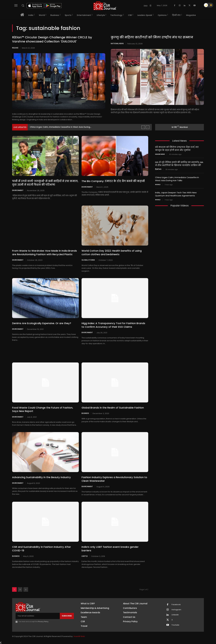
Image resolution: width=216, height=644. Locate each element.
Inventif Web (79, 636)
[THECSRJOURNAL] (105, 5)
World (157, 184)
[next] (147, 127)
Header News (160, 154)
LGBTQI (85, 556)
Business (85, 413)
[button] (23, 5)
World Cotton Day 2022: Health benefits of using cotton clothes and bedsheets (111, 252)
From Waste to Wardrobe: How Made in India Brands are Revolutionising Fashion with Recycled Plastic (44, 252)
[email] (38, 616)
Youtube (175, 625)
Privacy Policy (43, 621)
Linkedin (175, 615)
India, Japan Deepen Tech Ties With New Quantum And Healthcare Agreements (176, 193)
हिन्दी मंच (158, 169)
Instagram (176, 609)
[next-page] (25, 589)
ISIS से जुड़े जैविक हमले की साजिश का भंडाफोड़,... (51, 127)
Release (15, 48)
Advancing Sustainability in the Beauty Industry (41, 477)
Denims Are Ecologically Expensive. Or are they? (41, 323)
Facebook (176, 604)
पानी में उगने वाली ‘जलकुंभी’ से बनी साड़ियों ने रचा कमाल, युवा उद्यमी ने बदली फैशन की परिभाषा (45, 182)
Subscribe (67, 616)
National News (117, 43)
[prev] (143, 127)
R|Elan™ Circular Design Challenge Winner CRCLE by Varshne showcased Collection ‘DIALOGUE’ (52, 39)
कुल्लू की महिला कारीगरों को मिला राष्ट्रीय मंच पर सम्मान (152, 37)
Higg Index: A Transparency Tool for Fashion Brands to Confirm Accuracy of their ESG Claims (113, 325)
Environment (17, 190)
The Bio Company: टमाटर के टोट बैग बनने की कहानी (113, 181)
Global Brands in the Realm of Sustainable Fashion (113, 407)
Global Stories (88, 260)
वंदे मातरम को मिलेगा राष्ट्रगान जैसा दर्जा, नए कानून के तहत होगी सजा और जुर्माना (177, 148)
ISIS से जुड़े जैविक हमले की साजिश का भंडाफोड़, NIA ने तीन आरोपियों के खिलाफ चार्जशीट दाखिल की (179, 163)
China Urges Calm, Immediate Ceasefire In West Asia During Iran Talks (177, 178)
